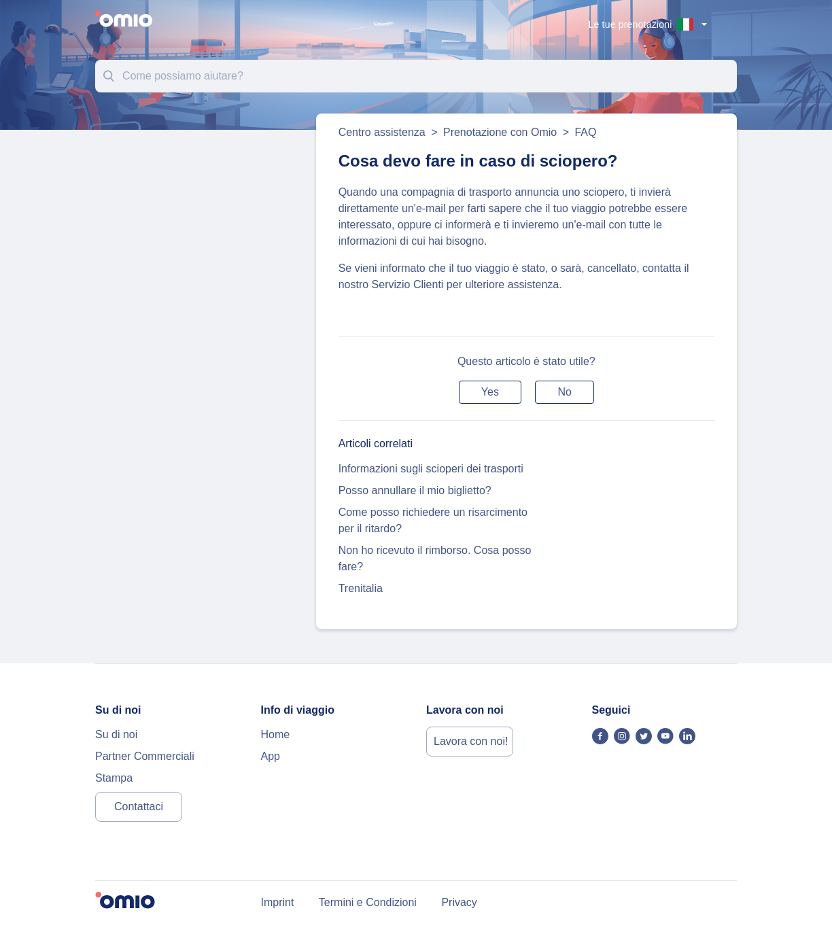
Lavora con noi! (471, 741)
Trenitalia (361, 588)
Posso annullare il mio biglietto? (415, 490)
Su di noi (116, 734)
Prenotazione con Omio (500, 132)
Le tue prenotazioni (630, 24)
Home (275, 734)
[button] (490, 392)
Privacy (458, 902)
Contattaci (138, 806)
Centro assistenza (382, 132)
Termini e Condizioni (368, 902)
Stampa (114, 778)
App (270, 756)
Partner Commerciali (144, 756)
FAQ (585, 132)
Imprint (277, 902)
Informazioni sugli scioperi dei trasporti (431, 468)
